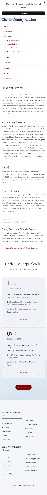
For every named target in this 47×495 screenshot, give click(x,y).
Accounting (8, 36)
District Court (30, 455)
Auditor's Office (7, 458)
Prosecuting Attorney (32, 459)
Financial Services (12, 40)
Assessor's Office (8, 462)
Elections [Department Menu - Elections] (7, 57)
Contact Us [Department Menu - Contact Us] (8, 79)
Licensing (7, 62)
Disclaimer (5, 427)
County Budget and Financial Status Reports (21, 248)
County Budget (11, 44)
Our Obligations (30, 432)
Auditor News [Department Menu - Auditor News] (8, 31)
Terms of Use (6, 431)
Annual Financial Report (14, 48)
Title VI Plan (6, 440)
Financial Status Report (14, 52)
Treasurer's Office (31, 471)
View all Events (23, 387)
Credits (4, 435)
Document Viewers (32, 424)
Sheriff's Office (30, 463)
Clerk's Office (6, 466)
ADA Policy (29, 420)
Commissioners (7, 470)
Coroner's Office (7, 474)
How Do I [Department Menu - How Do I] (7, 74)
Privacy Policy (7, 423)
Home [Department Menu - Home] (6, 26)
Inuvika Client (30, 436)
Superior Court (30, 467)
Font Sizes (29, 428)
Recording (7, 68)
